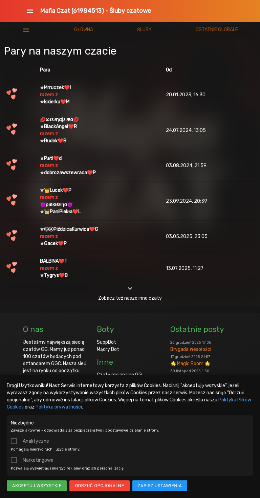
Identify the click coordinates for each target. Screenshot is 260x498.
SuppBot (106, 342)
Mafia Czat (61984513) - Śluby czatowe (95, 11)
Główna (83, 30)
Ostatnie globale (217, 30)
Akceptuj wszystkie (36, 485)
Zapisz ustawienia (160, 485)
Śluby (144, 30)
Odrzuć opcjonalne (99, 485)
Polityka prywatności (59, 407)
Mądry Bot (108, 349)
